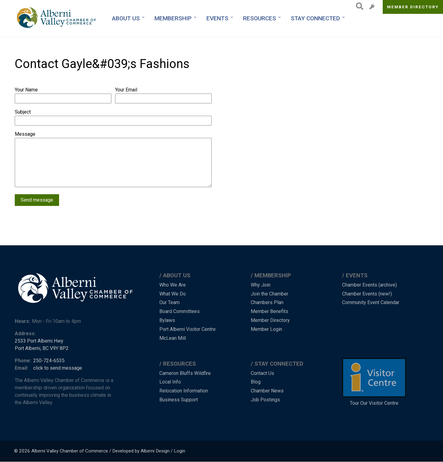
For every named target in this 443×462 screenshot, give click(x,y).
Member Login (266, 329)
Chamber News (267, 391)
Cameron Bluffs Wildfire (185, 373)
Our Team (169, 302)
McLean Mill (172, 338)
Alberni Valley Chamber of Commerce (69, 451)
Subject (23, 112)
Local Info (170, 382)
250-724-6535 (49, 361)
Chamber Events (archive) (369, 285)
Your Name (26, 90)
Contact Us (262, 373)
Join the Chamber (269, 294)
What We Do (172, 294)
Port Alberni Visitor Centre (187, 329)
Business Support (178, 400)
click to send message (57, 368)
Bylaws (167, 320)
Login (179, 451)
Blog (256, 382)
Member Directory (413, 6)
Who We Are (172, 285)
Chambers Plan (267, 302)
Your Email (126, 90)
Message (25, 134)
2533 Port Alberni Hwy (39, 341)
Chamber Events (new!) (367, 294)
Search (358, 6)
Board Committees (179, 311)
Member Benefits (269, 311)
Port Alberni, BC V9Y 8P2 (42, 348)
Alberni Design (155, 451)
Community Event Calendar (370, 302)
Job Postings (265, 400)
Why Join (260, 285)
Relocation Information (183, 391)
